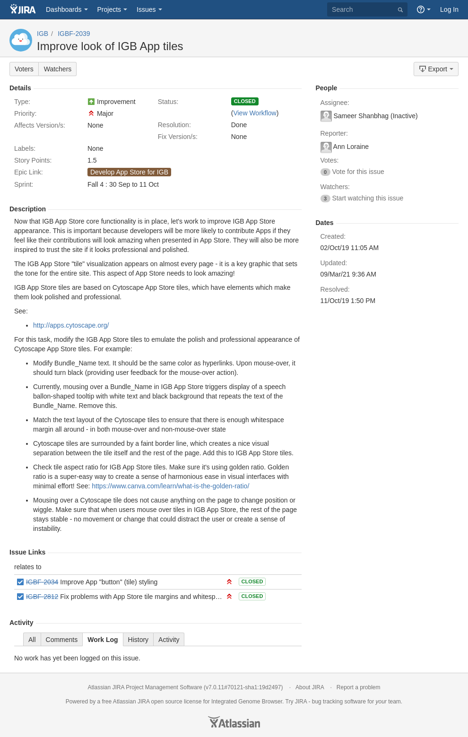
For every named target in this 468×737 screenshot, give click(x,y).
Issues (146, 9)
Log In (449, 9)
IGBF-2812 (42, 596)
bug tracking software (339, 701)
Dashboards (64, 9)
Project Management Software (164, 687)
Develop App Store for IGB (129, 172)
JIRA (143, 701)
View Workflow (254, 113)
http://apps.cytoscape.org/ (71, 325)
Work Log (102, 639)
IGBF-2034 (42, 582)
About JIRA (309, 687)
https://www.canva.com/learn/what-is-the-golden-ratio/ (170, 486)
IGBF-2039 (74, 33)
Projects (109, 9)
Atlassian (234, 722)
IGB (42, 33)
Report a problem (359, 687)
